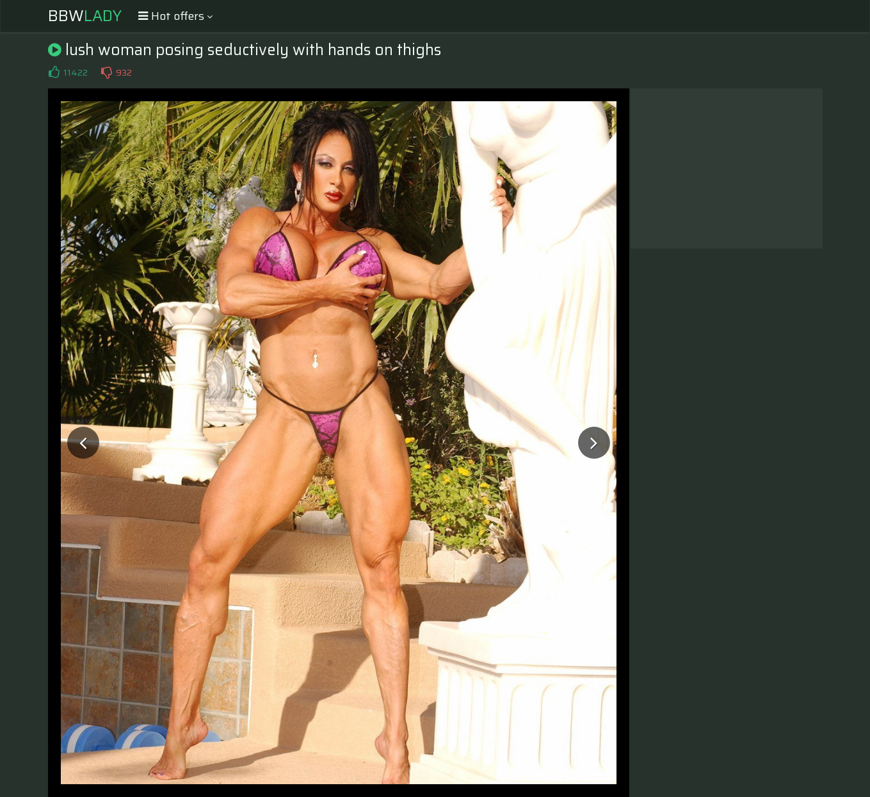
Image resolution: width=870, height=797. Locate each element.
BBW (85, 16)
